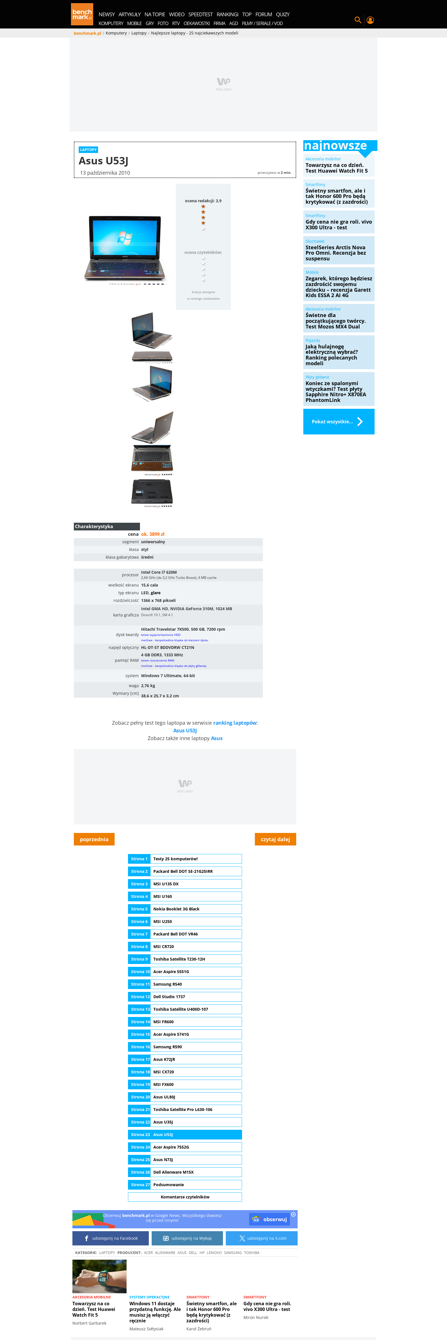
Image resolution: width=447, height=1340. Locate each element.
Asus (216, 738)
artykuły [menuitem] (130, 14)
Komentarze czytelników (185, 1197)
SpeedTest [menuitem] (200, 14)
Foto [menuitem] (163, 23)
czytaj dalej (275, 839)
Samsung (233, 1252)
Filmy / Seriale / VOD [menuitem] (262, 23)
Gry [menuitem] (150, 23)
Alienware (165, 1252)
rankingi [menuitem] (227, 14)
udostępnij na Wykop (187, 1238)
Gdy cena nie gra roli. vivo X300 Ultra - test (267, 1306)
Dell (193, 1252)
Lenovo (214, 1252)
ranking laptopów (235, 722)
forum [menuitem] (263, 14)
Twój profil (370, 20)
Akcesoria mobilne (91, 1297)
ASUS (182, 1252)
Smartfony (198, 1297)
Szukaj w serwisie (358, 20)
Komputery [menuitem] (111, 23)
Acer (148, 1252)
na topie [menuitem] (155, 14)
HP (202, 1252)
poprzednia (94, 839)
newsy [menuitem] (107, 14)
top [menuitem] (246, 14)
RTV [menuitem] (176, 23)
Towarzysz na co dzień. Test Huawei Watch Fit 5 (93, 1309)
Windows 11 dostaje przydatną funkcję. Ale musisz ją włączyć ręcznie (155, 1312)
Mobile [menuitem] (134, 23)
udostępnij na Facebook (111, 1238)
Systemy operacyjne (149, 1297)
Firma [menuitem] (219, 23)
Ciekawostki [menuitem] (197, 23)
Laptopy (107, 1252)
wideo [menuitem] (176, 14)
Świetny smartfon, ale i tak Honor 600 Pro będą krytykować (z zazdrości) (211, 1312)
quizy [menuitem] (282, 14)
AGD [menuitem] (233, 23)
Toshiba (251, 1252)
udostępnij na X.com (262, 1238)
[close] (293, 1215)
